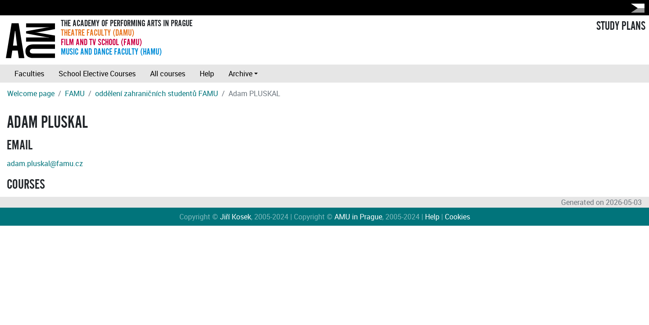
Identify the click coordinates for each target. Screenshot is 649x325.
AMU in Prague (358, 217)
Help (207, 74)
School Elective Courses (97, 74)
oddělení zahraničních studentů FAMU (156, 93)
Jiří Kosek (235, 217)
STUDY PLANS (620, 26)
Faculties (29, 74)
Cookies (457, 217)
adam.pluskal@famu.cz (45, 163)
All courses (167, 74)
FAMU (75, 93)
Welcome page (31, 93)
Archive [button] (240, 74)
